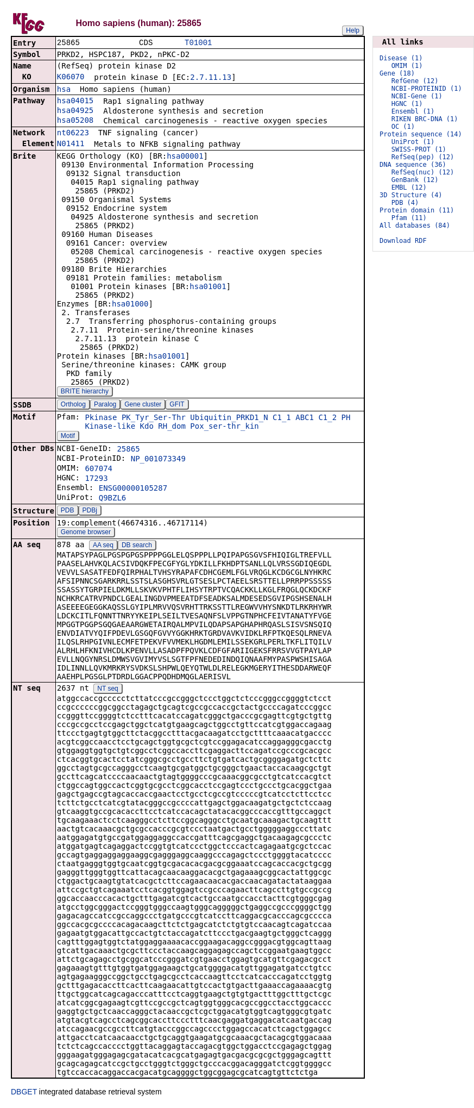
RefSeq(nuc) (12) (422, 172)
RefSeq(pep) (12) (422, 157)
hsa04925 (75, 111)
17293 (96, 479)
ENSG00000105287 (133, 489)
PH (346, 418)
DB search (137, 546)
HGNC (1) (407, 104)
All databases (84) (415, 225)
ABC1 (304, 418)
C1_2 (327, 418)
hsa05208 (75, 121)
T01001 (198, 43)
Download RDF (403, 241)
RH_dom (172, 427)
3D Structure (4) (411, 195)
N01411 (71, 144)
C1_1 (282, 418)
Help (352, 30)
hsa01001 (207, 287)
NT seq (107, 689)
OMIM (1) (407, 66)
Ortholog (73, 405)
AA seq (103, 546)
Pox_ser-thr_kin (224, 427)
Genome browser (86, 533)
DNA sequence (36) (413, 164)
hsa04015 (75, 101)
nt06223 (73, 133)
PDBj (90, 511)
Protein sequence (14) (421, 134)
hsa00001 (185, 157)
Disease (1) (401, 58)
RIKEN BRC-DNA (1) (424, 119)
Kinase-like (110, 427)
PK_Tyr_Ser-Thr (154, 418)
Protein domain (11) (417, 210)
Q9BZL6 (113, 498)
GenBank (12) (415, 180)
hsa (64, 90)
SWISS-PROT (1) (418, 149)
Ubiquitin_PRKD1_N (229, 418)
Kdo (147, 427)
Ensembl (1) (412, 111)
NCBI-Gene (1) (417, 96)
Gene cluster (142, 405)
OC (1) (403, 126)
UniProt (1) (412, 142)
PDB (67, 511)
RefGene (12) (415, 81)
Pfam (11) (409, 218)
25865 (128, 450)
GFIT (176, 405)
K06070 (71, 77)
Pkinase (101, 418)
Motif (68, 437)
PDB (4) (405, 202)
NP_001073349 (158, 459)
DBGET (24, 1092)
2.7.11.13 (210, 78)
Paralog (105, 405)
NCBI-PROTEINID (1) (426, 88)
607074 (98, 469)
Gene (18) (397, 73)
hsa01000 (130, 305)
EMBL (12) (409, 187)
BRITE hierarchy (85, 392)
